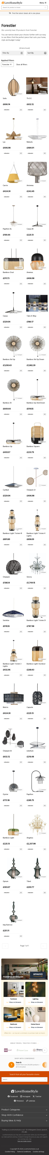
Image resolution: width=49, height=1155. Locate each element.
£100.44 (6, 235)
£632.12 (30, 104)
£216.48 (30, 757)
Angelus (30, 838)
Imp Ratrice (7, 925)
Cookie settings (38, 1151)
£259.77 (30, 887)
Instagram (25, 1096)
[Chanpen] (12, 563)
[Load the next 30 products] (44, 946)
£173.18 (6, 800)
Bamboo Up (7, 446)
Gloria (29, 577)
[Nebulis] (36, 128)
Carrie (5, 185)
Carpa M (30, 229)
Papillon (30, 794)
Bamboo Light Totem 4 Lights (36, 534)
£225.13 (30, 235)
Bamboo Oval (8, 272)
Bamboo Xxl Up (9, 359)
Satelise (6, 620)
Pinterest (19, 1101)
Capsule (30, 707)
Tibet (29, 881)
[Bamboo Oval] (12, 259)
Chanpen (6, 577)
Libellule (30, 751)
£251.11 (6, 931)
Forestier (7, 64)
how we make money (24, 1141)
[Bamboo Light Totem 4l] (12, 520)
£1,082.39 (31, 365)
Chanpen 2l (31, 490)
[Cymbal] (12, 476)
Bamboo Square (33, 446)
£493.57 (6, 452)
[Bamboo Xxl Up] (12, 346)
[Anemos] (36, 259)
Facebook (13, 1096)
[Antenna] (36, 172)
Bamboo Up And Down (36, 403)
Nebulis (30, 142)
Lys (4, 142)
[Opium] (12, 868)
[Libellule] (36, 737)
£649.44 (7, 409)
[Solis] (12, 85)
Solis (5, 98)
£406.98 (6, 148)
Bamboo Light (8, 838)
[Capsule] (36, 694)
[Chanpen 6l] (12, 737)
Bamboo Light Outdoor (36, 664)
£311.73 (6, 278)
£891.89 (6, 539)
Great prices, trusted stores (24, 1043)
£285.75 (30, 800)
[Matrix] (12, 694)
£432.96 (6, 670)
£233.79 (30, 452)
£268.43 (30, 670)
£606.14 (6, 104)
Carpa (5, 316)
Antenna (30, 185)
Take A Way (31, 316)
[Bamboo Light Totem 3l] (36, 607)
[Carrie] (12, 172)
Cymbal (6, 490)
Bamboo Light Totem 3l (36, 620)
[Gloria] (36, 563)
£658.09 (30, 539)
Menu (43, 3)
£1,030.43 (7, 365)
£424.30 (6, 191)
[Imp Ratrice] (12, 911)
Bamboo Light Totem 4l (12, 533)
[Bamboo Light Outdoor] (36, 650)
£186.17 (30, 322)
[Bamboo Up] (12, 433)
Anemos (30, 272)
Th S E (29, 98)
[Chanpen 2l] (36, 476)
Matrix (5, 707)
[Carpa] (12, 302)
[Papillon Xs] (12, 215)
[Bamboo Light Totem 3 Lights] (12, 650)
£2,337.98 (31, 844)
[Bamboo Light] (12, 824)
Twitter (37, 1096)
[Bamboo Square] (36, 433)
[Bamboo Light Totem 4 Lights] (36, 520)
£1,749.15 (31, 583)
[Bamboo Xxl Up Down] (36, 346)
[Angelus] (36, 824)
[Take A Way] (36, 302)
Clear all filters (21, 64)
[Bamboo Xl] (12, 389)
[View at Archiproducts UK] (12, 109)
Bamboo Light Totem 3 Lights (12, 665)
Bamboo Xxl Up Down (35, 359)
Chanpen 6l (7, 751)
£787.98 (30, 626)
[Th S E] (36, 85)
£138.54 (6, 583)
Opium (5, 881)
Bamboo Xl (7, 403)
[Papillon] (36, 781)
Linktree (30, 1101)
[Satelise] (12, 607)
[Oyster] (12, 781)
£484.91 (30, 148)
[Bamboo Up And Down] (36, 389)
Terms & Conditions (24, 1151)
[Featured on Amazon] (24, 969)
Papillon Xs (7, 229)
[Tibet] (36, 868)
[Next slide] (44, 1050)
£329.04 (6, 322)
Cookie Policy (10, 1151)
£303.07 (6, 887)
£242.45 (30, 191)
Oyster (5, 794)
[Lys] (12, 128)
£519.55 (30, 409)
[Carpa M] (36, 215)
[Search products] (24, 7)
